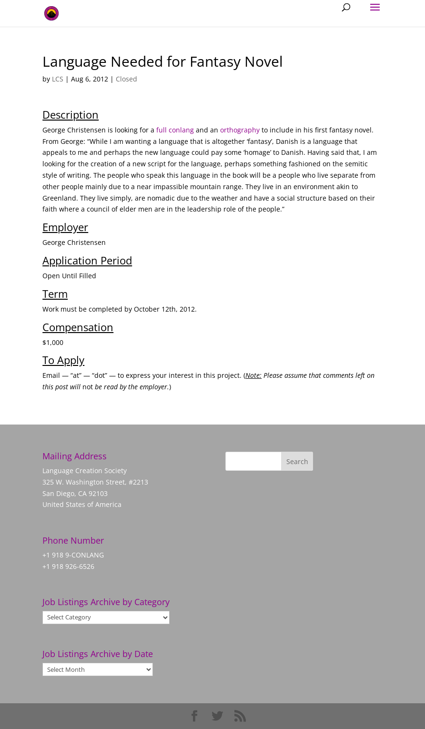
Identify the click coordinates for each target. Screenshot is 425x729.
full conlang (175, 129)
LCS (57, 78)
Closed (126, 78)
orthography (240, 129)
